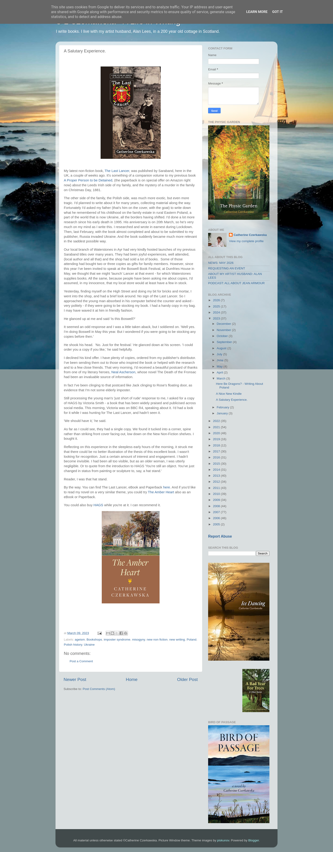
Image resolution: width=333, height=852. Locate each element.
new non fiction (157, 639)
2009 (217, 500)
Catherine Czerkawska (250, 235)
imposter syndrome (117, 639)
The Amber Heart (161, 492)
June (220, 360)
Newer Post (75, 679)
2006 (217, 518)
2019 (217, 439)
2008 (217, 506)
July (220, 354)
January (223, 413)
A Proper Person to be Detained (88, 180)
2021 (217, 427)
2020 (217, 433)
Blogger (253, 840)
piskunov (223, 840)
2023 (217, 318)
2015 (217, 463)
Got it (277, 12)
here (166, 487)
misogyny (138, 639)
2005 (217, 524)
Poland (191, 639)
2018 (217, 445)
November (224, 330)
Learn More (257, 12)
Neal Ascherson (123, 372)
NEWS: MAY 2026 (221, 263)
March (221, 378)
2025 (217, 306)
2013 (217, 475)
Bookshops (94, 639)
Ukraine (89, 644)
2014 (217, 469)
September (225, 342)
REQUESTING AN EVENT (226, 268)
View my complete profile (246, 241)
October (223, 336)
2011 (217, 488)
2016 (217, 457)
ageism (80, 639)
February (223, 407)
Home (131, 679)
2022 (217, 421)
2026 (217, 300)
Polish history (73, 644)
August (222, 348)
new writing (177, 639)
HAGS (98, 505)
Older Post (187, 679)
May (220, 366)
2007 (217, 512)
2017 (217, 451)
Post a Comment (81, 661)
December (224, 323)
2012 (217, 481)
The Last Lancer (117, 171)
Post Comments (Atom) (99, 689)
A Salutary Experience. (232, 399)
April (220, 372)
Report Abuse (220, 536)
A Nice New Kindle (229, 393)
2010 (217, 494)
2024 (217, 312)
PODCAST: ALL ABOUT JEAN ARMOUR (236, 283)
